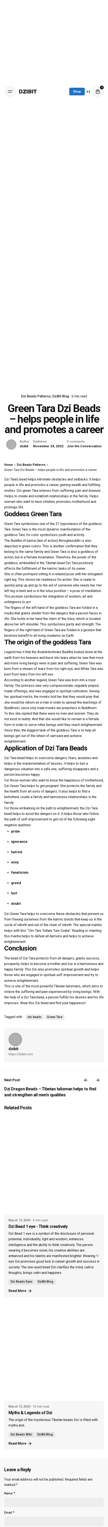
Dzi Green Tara (15, 914)
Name (9, 1493)
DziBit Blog (60, 396)
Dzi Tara (72, 563)
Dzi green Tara (27, 491)
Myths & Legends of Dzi (30, 1412)
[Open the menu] (10, 91)
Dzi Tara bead (14, 758)
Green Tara (54, 1017)
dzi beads (34, 1017)
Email (9, 1512)
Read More (20, 1290)
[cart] (98, 91)
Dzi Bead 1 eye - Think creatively (38, 1226)
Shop (77, 91)
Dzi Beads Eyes (21, 1281)
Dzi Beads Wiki (21, 1434)
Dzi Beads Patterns (36, 396)
